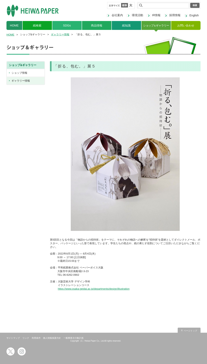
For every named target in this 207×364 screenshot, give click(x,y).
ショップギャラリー (156, 25)
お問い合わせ (185, 25)
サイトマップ (13, 338)
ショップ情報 (19, 72)
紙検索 (37, 25)
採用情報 (175, 15)
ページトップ (190, 330)
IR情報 (156, 15)
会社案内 (117, 15)
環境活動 (137, 15)
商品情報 (96, 25)
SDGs (67, 25)
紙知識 (126, 25)
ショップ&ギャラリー (22, 65)
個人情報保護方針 (52, 338)
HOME (14, 25)
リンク (25, 338)
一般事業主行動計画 (73, 338)
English (194, 15)
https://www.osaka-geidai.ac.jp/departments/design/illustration (94, 288)
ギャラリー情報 (60, 34)
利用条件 (36, 338)
